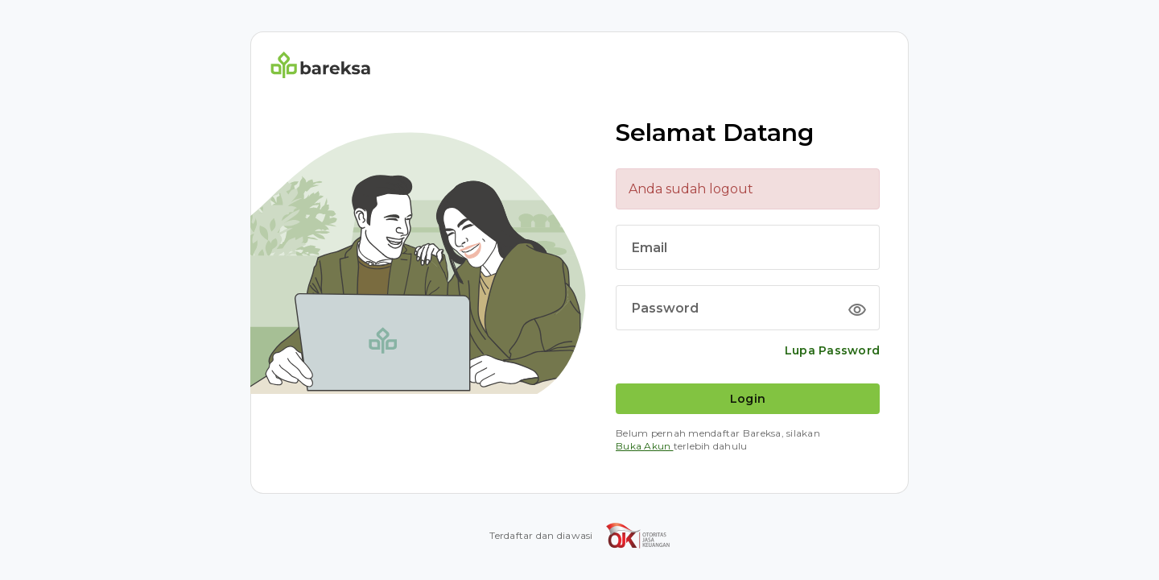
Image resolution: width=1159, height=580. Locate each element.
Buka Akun (645, 446)
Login (747, 399)
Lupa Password (832, 350)
